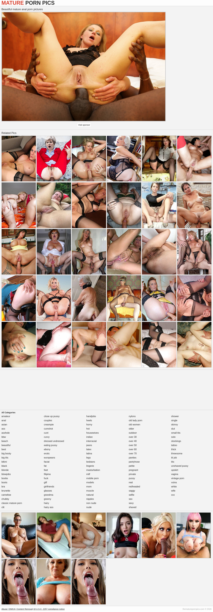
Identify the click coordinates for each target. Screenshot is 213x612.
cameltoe (6, 495)
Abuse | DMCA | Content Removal (17, 609)
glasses (48, 490)
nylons (132, 416)
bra (3, 486)
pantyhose (134, 462)
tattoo (174, 445)
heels (89, 420)
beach (4, 441)
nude (89, 507)
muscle (90, 490)
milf (88, 474)
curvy (47, 437)
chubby (5, 499)
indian (89, 437)
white (174, 486)
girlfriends (49, 486)
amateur (5, 416)
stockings (176, 441)
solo (173, 437)
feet (46, 470)
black (4, 466)
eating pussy (50, 445)
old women (134, 424)
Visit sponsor (84, 125)
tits (172, 462)
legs (88, 457)
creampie (49, 424)
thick (173, 449)
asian (4, 424)
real (131, 482)
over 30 (133, 437)
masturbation (93, 470)
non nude (91, 503)
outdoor (133, 433)
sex (130, 499)
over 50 (133, 445)
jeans (89, 445)
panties (132, 457)
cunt (46, 433)
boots (4, 482)
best (3, 449)
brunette (5, 490)
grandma (48, 495)
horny (89, 424)
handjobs (91, 416)
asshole (5, 433)
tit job (174, 457)
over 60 (133, 449)
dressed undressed (54, 441)
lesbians (90, 462)
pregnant (133, 470)
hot (88, 428)
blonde (5, 470)
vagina (174, 474)
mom (89, 486)
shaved (132, 507)
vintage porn (177, 478)
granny (47, 499)
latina (89, 453)
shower (175, 416)
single (174, 420)
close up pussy (52, 416)
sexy (131, 503)
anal (3, 420)
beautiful (6, 445)
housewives (92, 433)
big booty (6, 453)
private (132, 474)
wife (173, 490)
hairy (46, 503)
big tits (4, 457)
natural (90, 495)
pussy (132, 478)
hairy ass (48, 507)
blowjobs (6, 474)
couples (48, 420)
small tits (175, 433)
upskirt (174, 470)
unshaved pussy (179, 466)
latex (88, 449)
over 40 (133, 441)
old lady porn (135, 420)
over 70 (133, 453)
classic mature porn (11, 503)
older (131, 428)
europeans (49, 457)
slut (173, 428)
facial (46, 462)
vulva (174, 482)
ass (3, 428)
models (90, 482)
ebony (47, 449)
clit (2, 507)
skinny (174, 424)
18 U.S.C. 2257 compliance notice (49, 609)
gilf (45, 482)
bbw (3, 437)
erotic (47, 453)
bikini (4, 462)
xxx (173, 495)
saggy (132, 490)
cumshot (48, 428)
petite (131, 466)
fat (45, 466)
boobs (4, 478)
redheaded (134, 486)
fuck (46, 478)
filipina (47, 474)
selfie (131, 495)
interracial (91, 441)
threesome (176, 453)
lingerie (90, 466)
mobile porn (92, 478)
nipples (90, 499)
